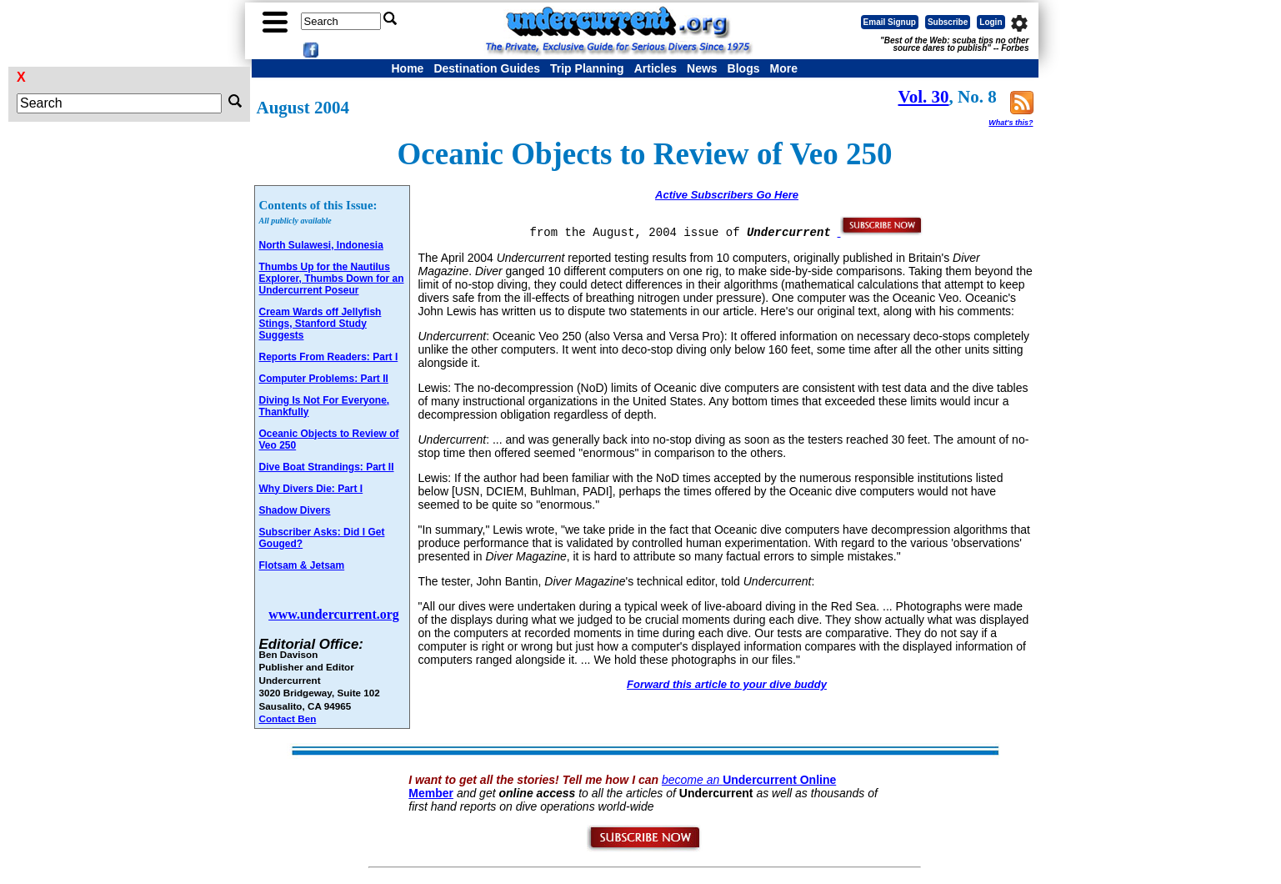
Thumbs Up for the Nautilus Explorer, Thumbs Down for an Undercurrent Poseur (331, 278)
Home (408, 68)
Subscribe (948, 22)
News (702, 68)
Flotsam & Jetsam (302, 565)
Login (990, 22)
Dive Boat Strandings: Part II (326, 467)
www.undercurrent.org (333, 614)
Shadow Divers (295, 510)
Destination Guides (486, 68)
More (783, 68)
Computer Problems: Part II (323, 378)
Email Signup (889, 22)
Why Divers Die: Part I (311, 489)
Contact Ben (288, 718)
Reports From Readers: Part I (328, 357)
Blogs (744, 68)
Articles (655, 68)
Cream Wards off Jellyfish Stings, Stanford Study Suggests (320, 323)
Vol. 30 (923, 97)
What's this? (1010, 122)
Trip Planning (587, 68)
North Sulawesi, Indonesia (321, 245)
